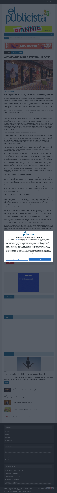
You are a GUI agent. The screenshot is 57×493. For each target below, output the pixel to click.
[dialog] (28, 246)
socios (17, 239)
